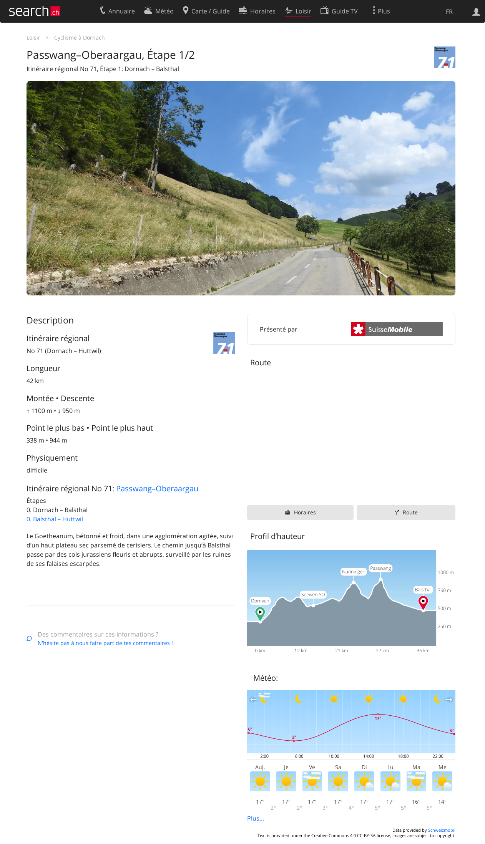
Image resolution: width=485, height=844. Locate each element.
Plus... (255, 818)
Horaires (305, 512)
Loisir (33, 37)
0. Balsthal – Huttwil (55, 519)
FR (449, 11)
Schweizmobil (441, 830)
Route (410, 512)
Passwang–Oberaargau (157, 488)
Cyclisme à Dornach (79, 37)
